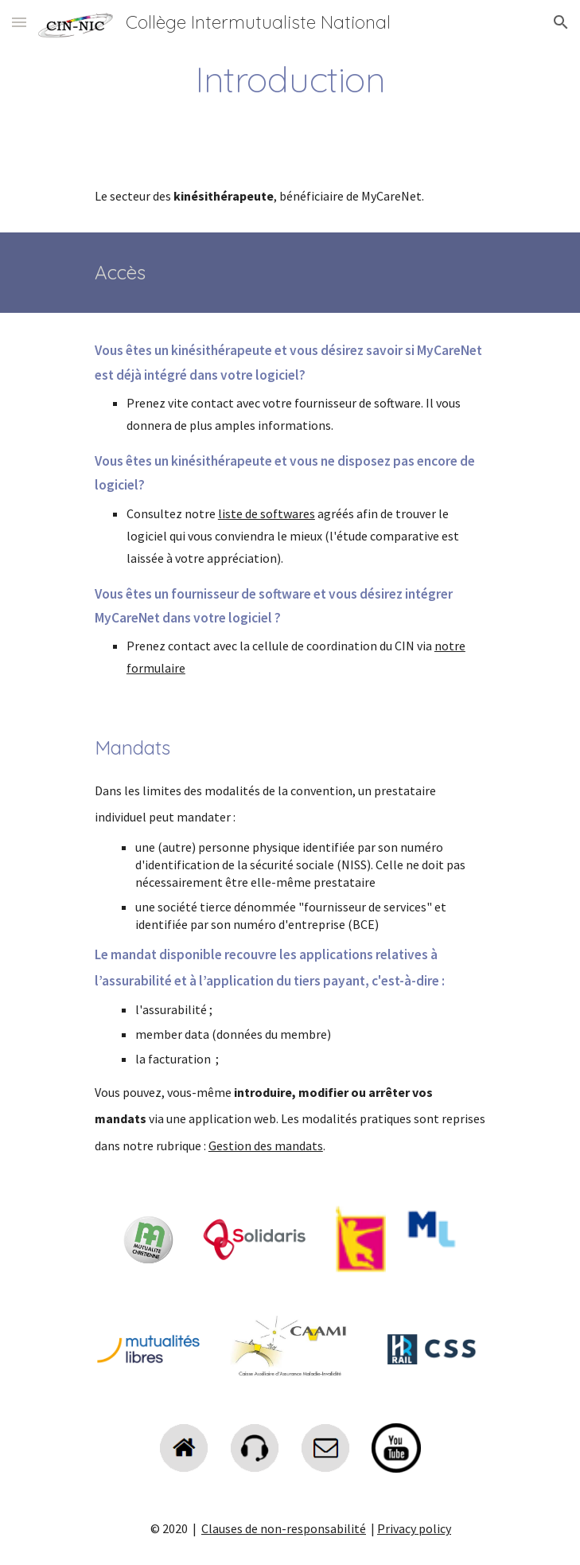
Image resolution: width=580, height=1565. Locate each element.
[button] (19, 22)
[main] (290, 79)
